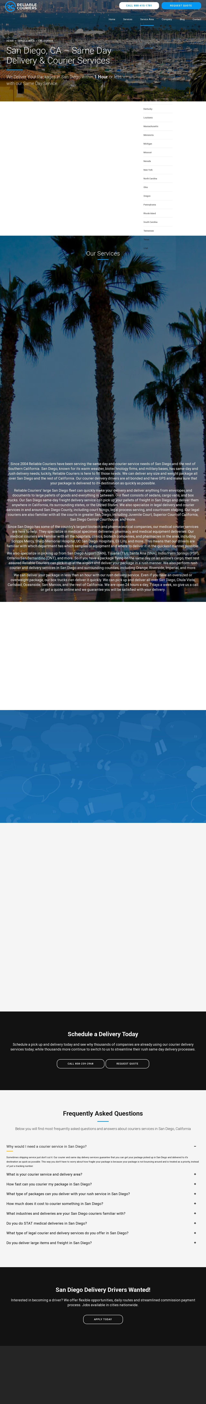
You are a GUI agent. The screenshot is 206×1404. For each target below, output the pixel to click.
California (45, 40)
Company (167, 19)
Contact (197, 19)
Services (127, 19)
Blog (182, 19)
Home (112, 19)
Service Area (147, 19)
